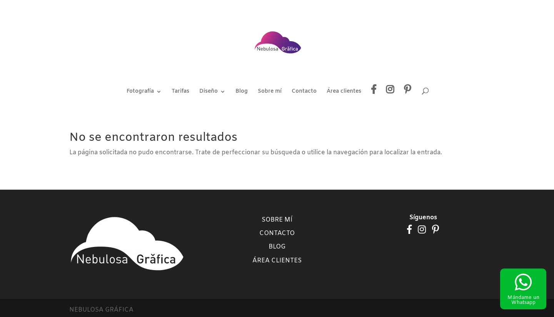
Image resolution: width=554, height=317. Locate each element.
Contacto (304, 92)
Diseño (208, 92)
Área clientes (344, 92)
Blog (241, 92)
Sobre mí (270, 92)
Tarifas (180, 92)
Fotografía (140, 92)
